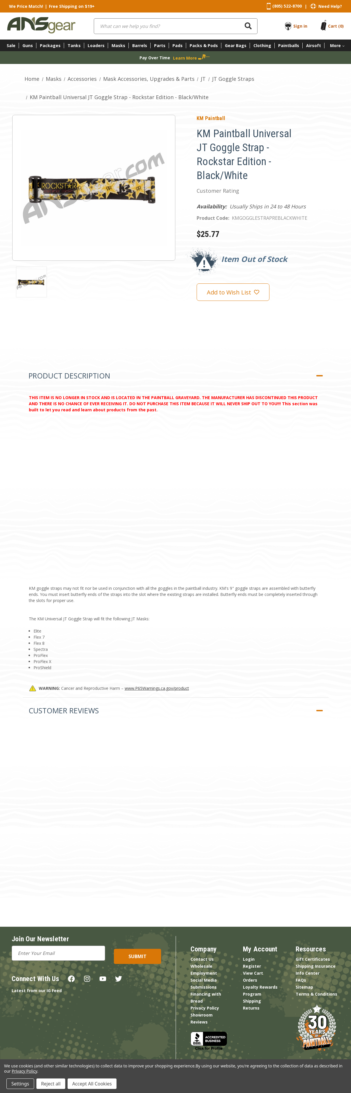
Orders (250, 980)
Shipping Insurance (316, 966)
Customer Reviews (64, 710)
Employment (204, 973)
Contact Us (202, 959)
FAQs (301, 980)
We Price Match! (26, 6)
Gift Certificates (313, 959)
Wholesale (201, 966)
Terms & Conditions (316, 994)
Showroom (202, 1015)
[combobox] (175, 26)
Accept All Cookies (92, 1084)
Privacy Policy (205, 1008)
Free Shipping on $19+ (72, 6)
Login (249, 959)
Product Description (69, 376)
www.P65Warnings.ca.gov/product (157, 688)
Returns (251, 1008)
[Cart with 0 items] (336, 26)
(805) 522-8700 (287, 6)
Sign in (300, 26)
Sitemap (304, 987)
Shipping (252, 1001)
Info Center (308, 973)
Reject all (51, 1084)
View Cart (253, 973)
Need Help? (330, 6)
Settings (20, 1084)
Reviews (199, 1022)
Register (252, 966)
